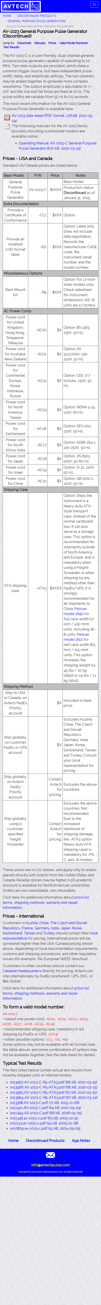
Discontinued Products (36, 16)
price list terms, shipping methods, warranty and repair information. (46, 902)
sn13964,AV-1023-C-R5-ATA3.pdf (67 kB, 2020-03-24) (53, 1097)
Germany (42, 928)
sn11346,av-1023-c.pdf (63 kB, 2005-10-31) (44, 1118)
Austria (32, 923)
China (44, 923)
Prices (52, 43)
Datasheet (24, 43)
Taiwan (29, 933)
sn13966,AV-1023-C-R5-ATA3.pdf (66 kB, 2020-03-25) (53, 1087)
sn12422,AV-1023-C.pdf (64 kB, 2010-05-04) (45, 1108)
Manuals (39, 43)
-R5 (44, 292)
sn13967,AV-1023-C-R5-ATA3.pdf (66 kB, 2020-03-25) (53, 1082)
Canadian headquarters (22, 971)
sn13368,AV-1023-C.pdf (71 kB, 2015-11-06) (44, 1103)
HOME (7, 16)
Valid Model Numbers (73, 43)
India (55, 928)
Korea (77, 928)
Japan (65, 928)
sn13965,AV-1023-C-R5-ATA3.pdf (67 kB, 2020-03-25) (53, 1092)
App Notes (81, 1140)
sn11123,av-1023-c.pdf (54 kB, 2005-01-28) (44, 1123)
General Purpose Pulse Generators (37, 21)
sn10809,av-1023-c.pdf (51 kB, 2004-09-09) (45, 1128)
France (27, 928)
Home (13, 1140)
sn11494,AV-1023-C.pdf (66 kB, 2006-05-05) (46, 1113)
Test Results (11, 47)
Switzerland (12, 933)
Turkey (49, 933)
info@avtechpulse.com (50, 1165)
